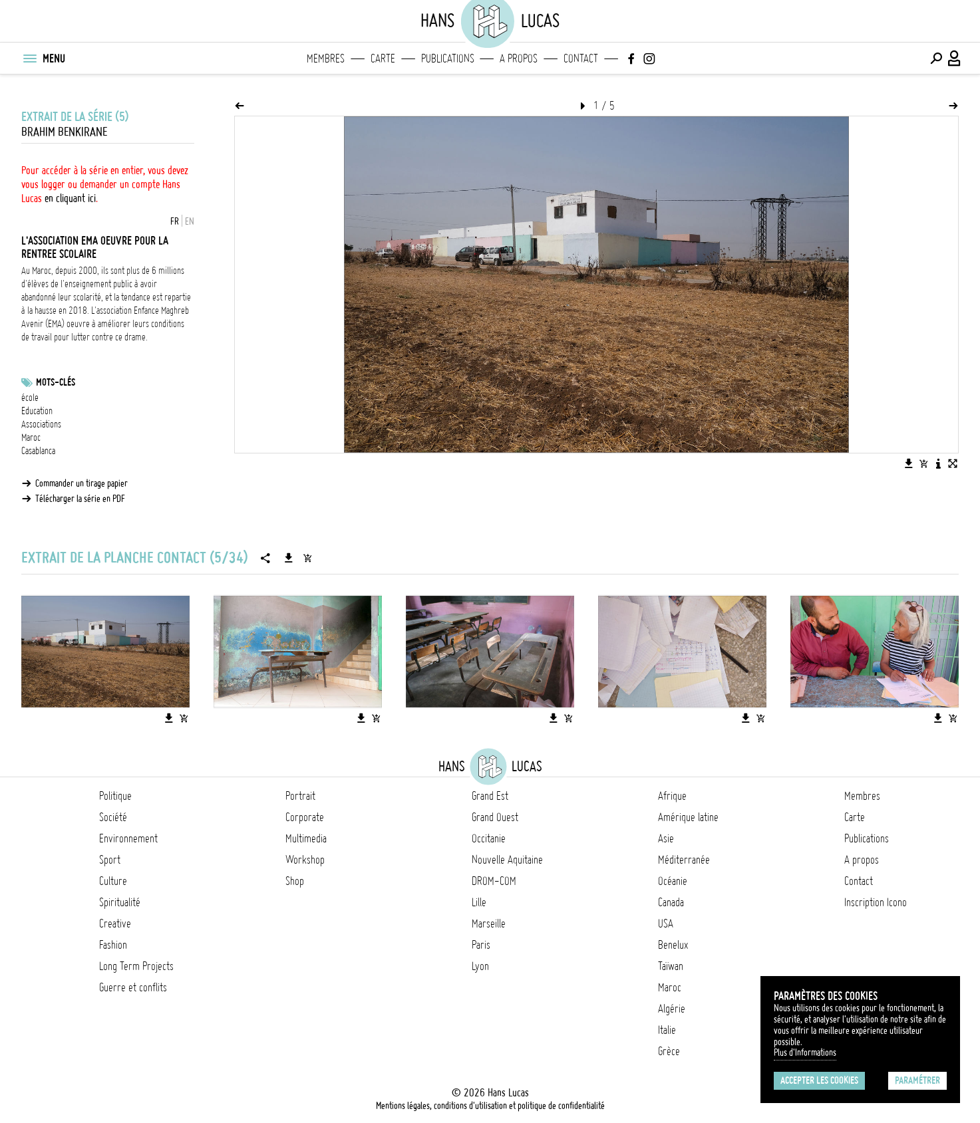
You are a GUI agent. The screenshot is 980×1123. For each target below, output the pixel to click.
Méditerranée (684, 859)
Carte (383, 58)
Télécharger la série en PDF (80, 499)
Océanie (672, 881)
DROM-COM (494, 881)
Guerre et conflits (133, 987)
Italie (667, 1030)
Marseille (489, 923)
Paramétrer (917, 1080)
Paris (481, 944)
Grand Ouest (495, 817)
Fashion (113, 944)
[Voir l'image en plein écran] (953, 463)
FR (174, 221)
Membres (326, 58)
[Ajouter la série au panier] (307, 558)
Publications (447, 58)
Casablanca (38, 451)
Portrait (300, 796)
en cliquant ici (70, 198)
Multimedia (306, 838)
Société (113, 817)
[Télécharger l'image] (909, 463)
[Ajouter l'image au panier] (923, 463)
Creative (115, 923)
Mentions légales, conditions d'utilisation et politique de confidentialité (490, 1106)
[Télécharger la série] (289, 558)
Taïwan (670, 966)
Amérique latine (688, 817)
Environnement (128, 838)
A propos (519, 58)
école (30, 398)
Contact (581, 58)
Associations (41, 424)
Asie (666, 838)
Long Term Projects (136, 966)
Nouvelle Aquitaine (507, 859)
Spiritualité (119, 902)
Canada (671, 902)
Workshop (305, 859)
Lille (479, 902)
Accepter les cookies (819, 1080)
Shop (294, 881)
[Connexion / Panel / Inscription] (954, 58)
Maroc (31, 437)
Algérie (671, 1008)
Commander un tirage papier (81, 483)
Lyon (480, 966)
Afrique (672, 796)
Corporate (304, 817)
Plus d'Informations (805, 1053)
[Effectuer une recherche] (936, 58)
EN (189, 221)
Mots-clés (55, 382)
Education (37, 411)
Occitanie (489, 838)
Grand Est (490, 796)
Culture (113, 881)
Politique (115, 796)
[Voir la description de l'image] (938, 463)
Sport (109, 859)
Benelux (673, 944)
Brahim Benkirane (64, 132)
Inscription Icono (875, 902)
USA (665, 923)
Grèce (669, 1051)
